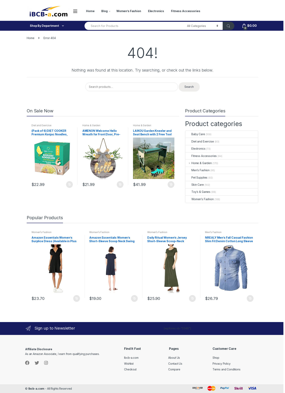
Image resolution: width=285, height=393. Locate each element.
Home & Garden (91, 125)
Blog (104, 11)
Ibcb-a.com (131, 357)
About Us (174, 357)
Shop (216, 357)
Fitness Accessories (185, 11)
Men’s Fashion (197, 170)
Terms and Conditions (226, 369)
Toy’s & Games (197, 191)
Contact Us (175, 363)
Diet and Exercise (41, 125)
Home (90, 11)
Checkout (130, 369)
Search (189, 86)
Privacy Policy (222, 363)
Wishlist (129, 363)
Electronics (156, 11)
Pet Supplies (196, 177)
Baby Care (195, 134)
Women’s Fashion (128, 11)
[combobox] (133, 26)
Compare (174, 369)
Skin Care (194, 184)
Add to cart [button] (69, 184)
